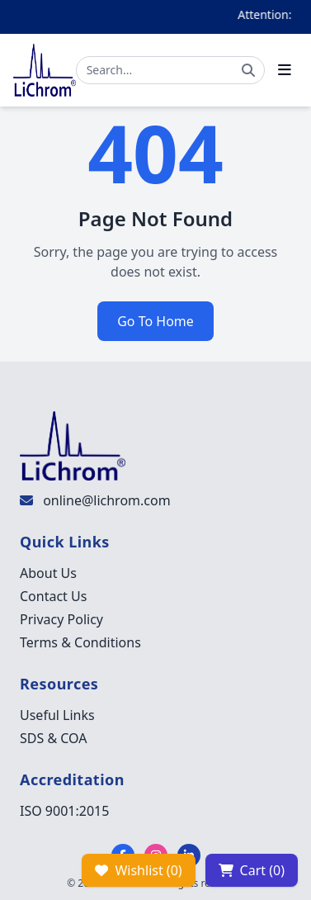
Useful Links (57, 715)
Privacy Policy (61, 619)
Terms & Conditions (80, 642)
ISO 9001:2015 (64, 811)
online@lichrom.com (106, 500)
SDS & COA (53, 738)
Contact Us (53, 596)
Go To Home (155, 321)
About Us (48, 573)
